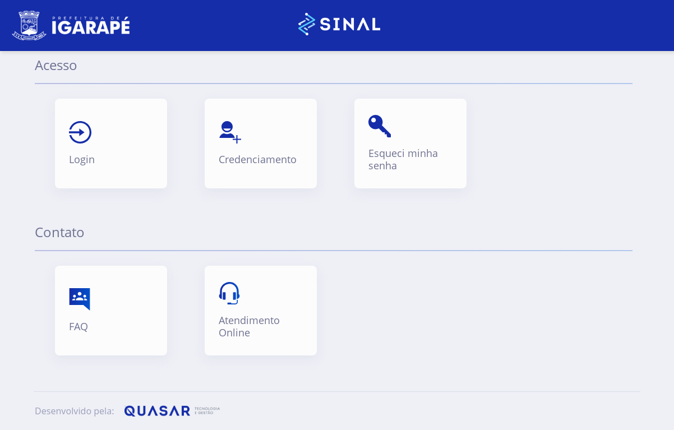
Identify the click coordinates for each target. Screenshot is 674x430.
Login (82, 160)
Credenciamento (258, 160)
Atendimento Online (249, 327)
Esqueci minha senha (403, 159)
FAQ (78, 327)
